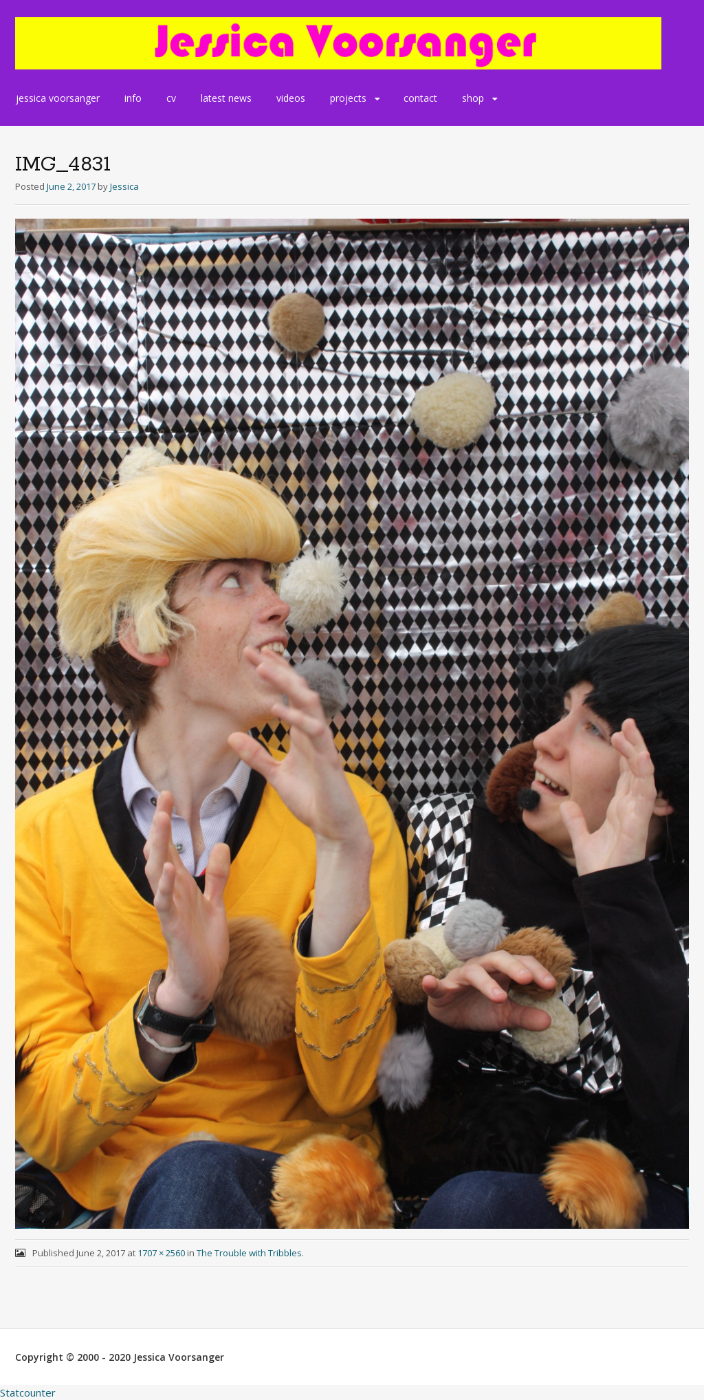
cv (171, 98)
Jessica (124, 186)
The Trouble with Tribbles (249, 1253)
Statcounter (28, 1392)
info (133, 98)
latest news (226, 98)
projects (348, 98)
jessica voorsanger (58, 98)
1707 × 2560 (161, 1253)
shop (473, 98)
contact (420, 98)
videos (290, 98)
